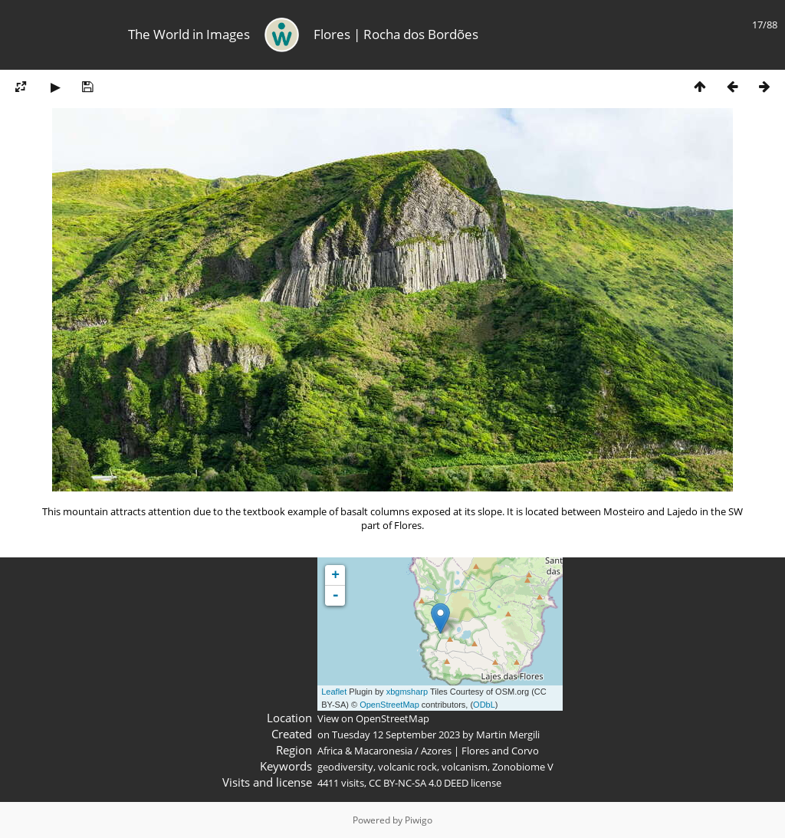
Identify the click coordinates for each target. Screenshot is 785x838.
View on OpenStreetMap (373, 718)
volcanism (465, 767)
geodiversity (345, 767)
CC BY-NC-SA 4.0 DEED (418, 783)
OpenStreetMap (389, 704)
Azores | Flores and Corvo (480, 750)
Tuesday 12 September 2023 (396, 734)
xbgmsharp (407, 691)
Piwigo (418, 819)
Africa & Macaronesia (364, 750)
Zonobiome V (522, 767)
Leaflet (334, 691)
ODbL (484, 704)
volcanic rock (407, 767)
